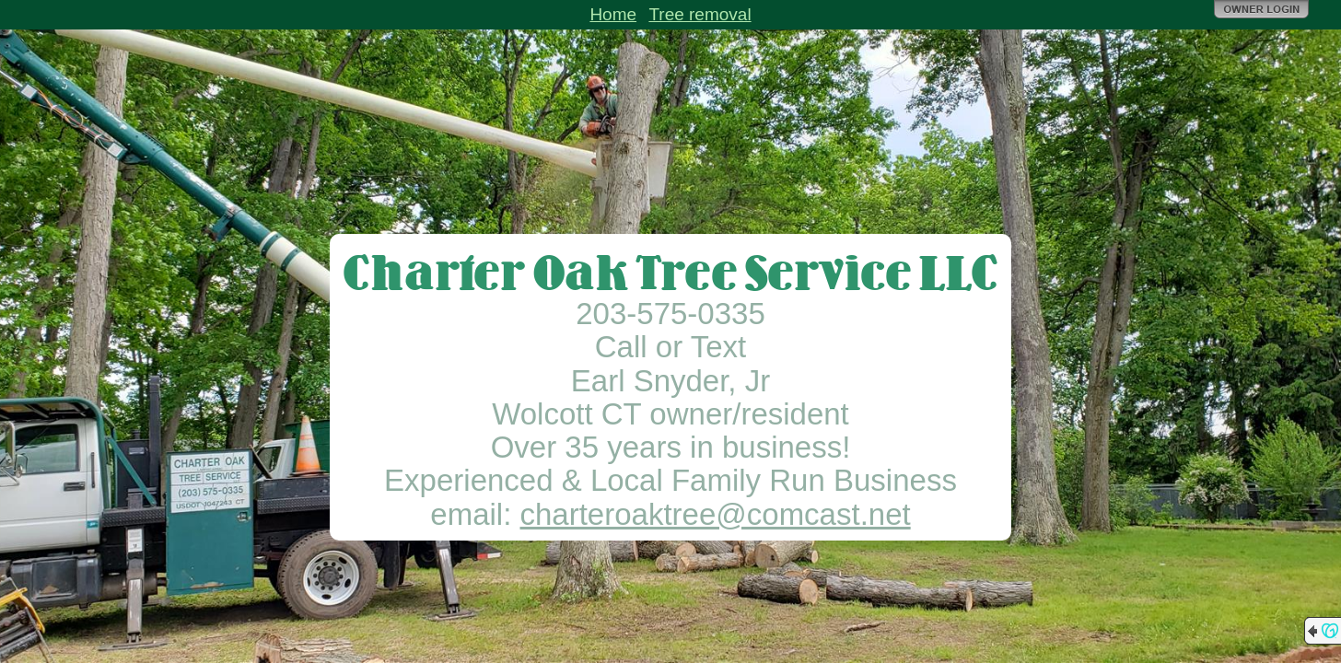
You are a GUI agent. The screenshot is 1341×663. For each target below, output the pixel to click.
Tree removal (699, 14)
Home (612, 14)
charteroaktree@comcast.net (715, 514)
